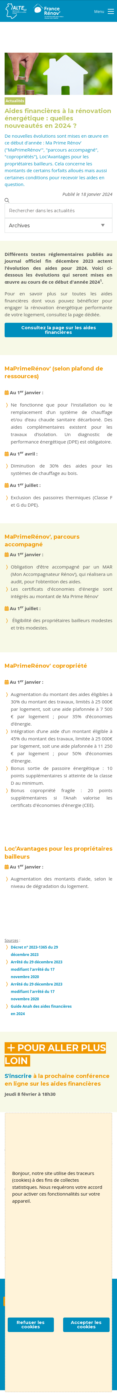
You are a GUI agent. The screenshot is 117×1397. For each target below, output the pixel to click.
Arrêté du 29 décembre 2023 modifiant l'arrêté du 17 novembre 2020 (37, 969)
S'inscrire (18, 1076)
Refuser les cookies (31, 1325)
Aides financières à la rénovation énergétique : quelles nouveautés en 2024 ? (58, 118)
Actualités (15, 100)
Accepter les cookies (86, 1325)
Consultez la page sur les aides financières (58, 330)
